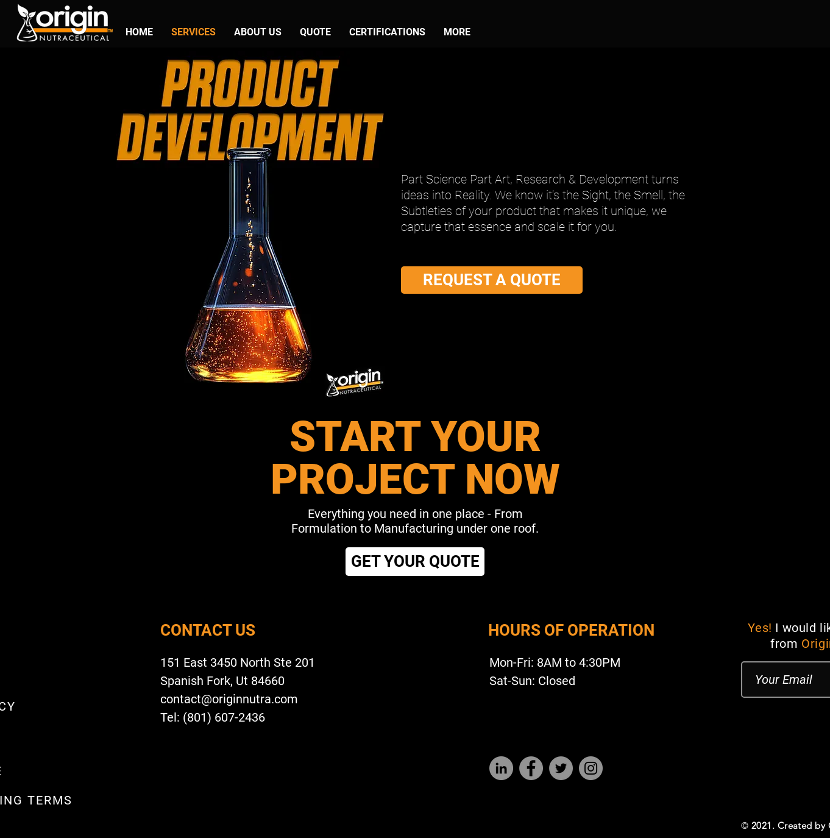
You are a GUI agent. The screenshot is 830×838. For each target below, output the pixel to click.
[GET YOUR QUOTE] (415, 561)
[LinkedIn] (501, 768)
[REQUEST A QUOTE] (492, 280)
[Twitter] (561, 768)
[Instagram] (591, 768)
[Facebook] (531, 768)
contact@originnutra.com (229, 699)
